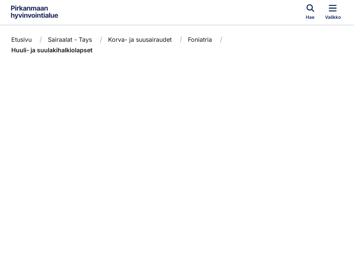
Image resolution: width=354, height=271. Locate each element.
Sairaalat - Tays (70, 39)
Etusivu (21, 39)
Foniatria (200, 39)
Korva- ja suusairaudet (140, 39)
